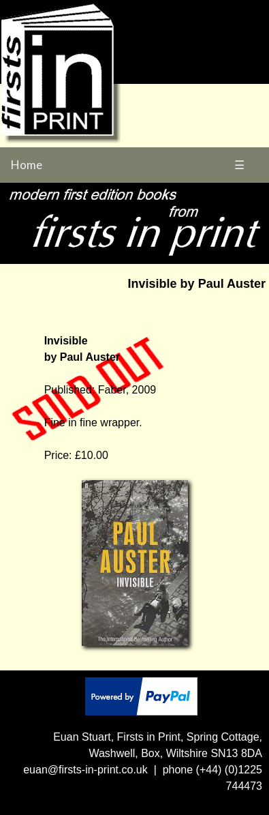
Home (26, 165)
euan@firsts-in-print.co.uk (85, 769)
